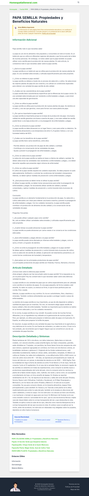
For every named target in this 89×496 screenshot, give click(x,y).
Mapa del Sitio (75, 489)
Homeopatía (13, 9)
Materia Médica (17, 468)
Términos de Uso (74, 484)
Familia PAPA (24, 9)
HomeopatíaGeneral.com (23, 2)
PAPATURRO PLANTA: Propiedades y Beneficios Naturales (33, 451)
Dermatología (16, 465)
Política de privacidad (49, 33)
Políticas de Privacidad (72, 487)
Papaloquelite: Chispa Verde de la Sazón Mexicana (30, 445)
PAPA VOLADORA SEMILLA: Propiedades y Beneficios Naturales (35, 439)
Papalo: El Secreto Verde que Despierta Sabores (29, 442)
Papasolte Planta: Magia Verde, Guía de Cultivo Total (31, 448)
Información (16, 461)
